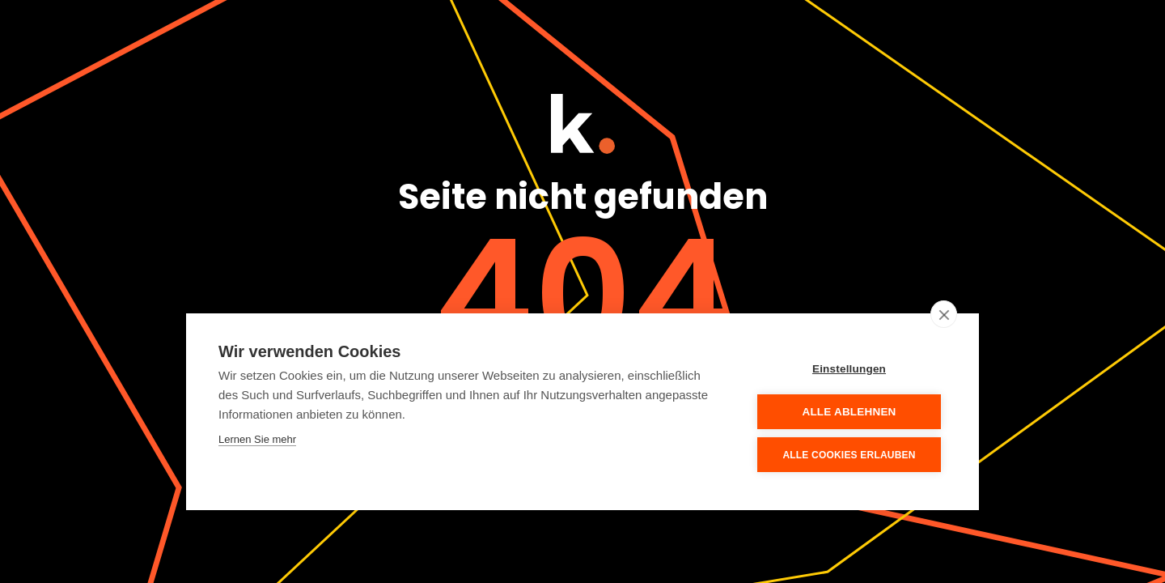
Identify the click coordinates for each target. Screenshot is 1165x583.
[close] (943, 314)
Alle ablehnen (849, 412)
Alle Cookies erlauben (848, 455)
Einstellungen (849, 369)
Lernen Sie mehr (257, 439)
